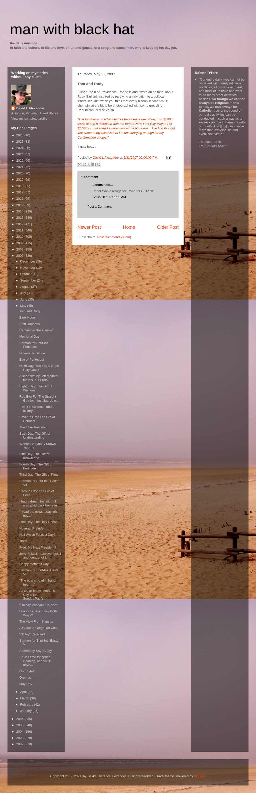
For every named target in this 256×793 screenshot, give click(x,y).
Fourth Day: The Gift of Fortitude (35, 466)
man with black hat (72, 29)
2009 (20, 243)
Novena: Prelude (31, 528)
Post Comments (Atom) (114, 237)
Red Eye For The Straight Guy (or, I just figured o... (38, 398)
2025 (20, 141)
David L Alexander (30, 108)
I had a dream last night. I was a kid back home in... (39, 503)
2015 (20, 205)
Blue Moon (27, 317)
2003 (20, 738)
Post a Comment (99, 206)
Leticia (97, 185)
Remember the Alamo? (35, 330)
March (25, 698)
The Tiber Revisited (33, 427)
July (23, 293)
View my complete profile (29, 118)
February (27, 704)
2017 (20, 192)
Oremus (25, 677)
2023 (20, 154)
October (26, 274)
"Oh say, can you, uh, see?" (39, 605)
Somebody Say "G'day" (36, 651)
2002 (20, 744)
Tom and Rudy (29, 311)
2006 (20, 719)
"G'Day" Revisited (32, 634)
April (24, 692)
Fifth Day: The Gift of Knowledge (34, 456)
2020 (20, 173)
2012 (20, 224)
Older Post (168, 227)
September (28, 280)
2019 (20, 179)
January (26, 711)
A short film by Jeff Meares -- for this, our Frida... (39, 378)
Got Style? (26, 671)
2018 (20, 186)
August (25, 287)
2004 (20, 731)
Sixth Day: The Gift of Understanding (34, 435)
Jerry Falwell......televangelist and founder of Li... (40, 556)
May (23, 306)
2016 (20, 198)
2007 (20, 255)
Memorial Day (29, 336)
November (28, 268)
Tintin (23, 541)
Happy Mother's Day (33, 564)
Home (129, 227)
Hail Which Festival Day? (37, 535)
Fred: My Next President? (37, 547)
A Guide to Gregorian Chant (39, 628)
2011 (20, 230)
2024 (20, 148)
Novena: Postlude (32, 353)
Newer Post (89, 227)
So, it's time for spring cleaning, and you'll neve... (34, 661)
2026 (20, 135)
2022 (20, 160)
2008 (20, 249)
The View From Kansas (36, 621)
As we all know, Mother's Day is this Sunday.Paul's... (37, 594)
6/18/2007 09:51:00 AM (109, 197)
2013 (20, 217)
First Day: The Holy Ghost (37, 522)
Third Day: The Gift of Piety (38, 474)
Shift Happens (29, 324)
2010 (20, 236)
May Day (25, 684)
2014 (20, 211)
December (28, 261)
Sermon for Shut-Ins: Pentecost (34, 345)
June (24, 299)
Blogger (199, 776)
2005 (20, 725)
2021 (20, 167)
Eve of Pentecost (31, 359)
